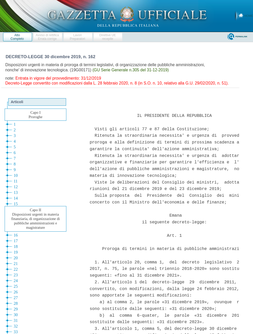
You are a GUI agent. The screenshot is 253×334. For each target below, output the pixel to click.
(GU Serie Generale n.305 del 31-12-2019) (130, 70)
